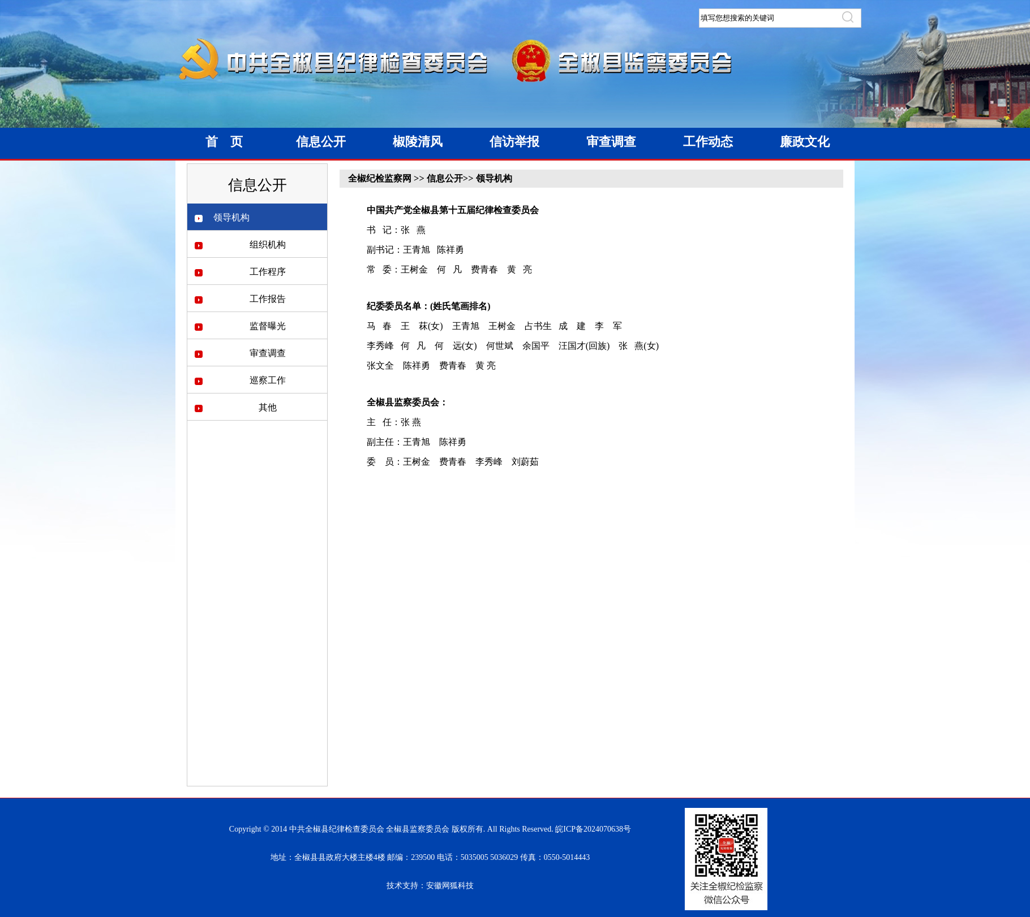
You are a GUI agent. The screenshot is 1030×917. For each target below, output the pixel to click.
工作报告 (268, 299)
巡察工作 (268, 380)
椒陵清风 (418, 142)
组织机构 (268, 244)
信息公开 (321, 142)
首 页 (224, 142)
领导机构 (231, 217)
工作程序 (268, 271)
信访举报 (514, 142)
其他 (268, 407)
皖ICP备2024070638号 (593, 829)
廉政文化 (805, 142)
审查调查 (611, 142)
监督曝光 (268, 326)
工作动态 (708, 142)
